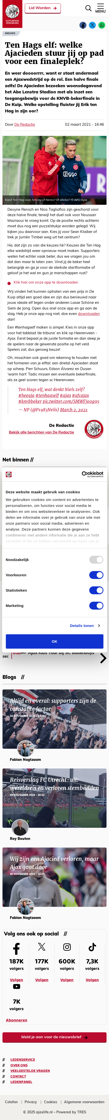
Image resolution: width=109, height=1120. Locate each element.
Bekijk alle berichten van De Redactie (41, 433)
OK (54, 641)
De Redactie (24, 125)
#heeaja (26, 395)
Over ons (19, 1065)
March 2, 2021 (74, 410)
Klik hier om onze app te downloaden (46, 283)
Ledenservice (22, 1060)
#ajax (65, 395)
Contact (18, 1076)
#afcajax (80, 395)
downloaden (89, 314)
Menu (100, 8)
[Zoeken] (88, 8)
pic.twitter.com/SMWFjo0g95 (71, 401)
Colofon (11, 1102)
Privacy (31, 1102)
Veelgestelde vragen (30, 1071)
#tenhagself (47, 395)
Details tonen (82, 625)
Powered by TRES (71, 1112)
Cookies (50, 1102)
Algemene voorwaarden (84, 1102)
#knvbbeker (30, 401)
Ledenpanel (21, 1082)
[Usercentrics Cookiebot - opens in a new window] (81, 474)
